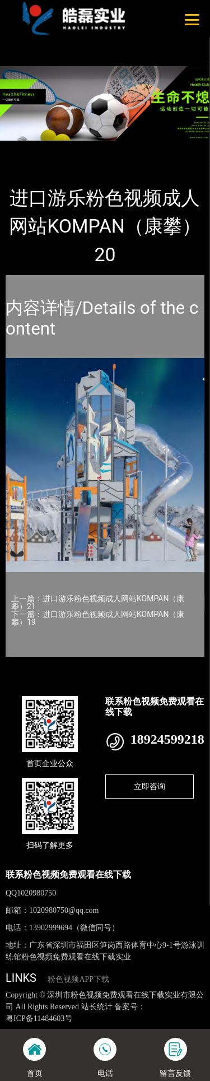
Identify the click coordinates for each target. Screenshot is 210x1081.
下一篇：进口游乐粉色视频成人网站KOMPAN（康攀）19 (97, 618)
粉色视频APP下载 (78, 979)
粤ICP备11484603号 (39, 1018)
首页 (23, 148)
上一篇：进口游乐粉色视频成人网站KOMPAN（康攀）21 (97, 602)
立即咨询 (149, 786)
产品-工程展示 (67, 148)
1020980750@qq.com (64, 910)
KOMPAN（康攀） (131, 148)
